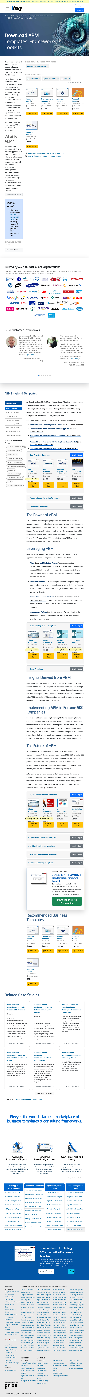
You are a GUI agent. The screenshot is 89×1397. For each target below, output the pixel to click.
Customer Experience (15, 458)
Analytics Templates (27, 1295)
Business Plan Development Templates (28, 1307)
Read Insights (76, 455)
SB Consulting (32, 139)
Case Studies (41, 1368)
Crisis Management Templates (28, 1338)
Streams (7, 1330)
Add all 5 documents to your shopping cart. (44, 156)
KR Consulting (49, 816)
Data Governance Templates (44, 1292)
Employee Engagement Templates (55, 1221)
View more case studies (44, 1093)
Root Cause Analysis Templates (76, 1297)
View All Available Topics (74, 1229)
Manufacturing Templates (60, 1297)
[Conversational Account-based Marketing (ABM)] (47, 92)
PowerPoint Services (11, 1335)
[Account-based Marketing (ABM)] (32, 125)
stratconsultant (78, 476)
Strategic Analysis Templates (76, 1317)
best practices (32, 416)
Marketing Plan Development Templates (14, 1229)
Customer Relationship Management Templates (28, 1345)
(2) (37, 66)
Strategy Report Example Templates (76, 1330)
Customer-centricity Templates (28, 1350)
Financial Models (11, 1314)
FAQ (6, 1363)
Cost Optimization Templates (28, 1332)
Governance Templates (44, 1317)
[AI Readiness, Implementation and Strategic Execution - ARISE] (48, 803)
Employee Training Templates (55, 1217)
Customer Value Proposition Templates (28, 1348)
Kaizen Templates (31, 1214)
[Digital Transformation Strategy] (33, 634)
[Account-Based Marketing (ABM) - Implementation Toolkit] (78, 92)
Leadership (11, 470)
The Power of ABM (12, 412)
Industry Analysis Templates (44, 1335)
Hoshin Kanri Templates (44, 1325)
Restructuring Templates (76, 1292)
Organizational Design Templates (55, 1197)
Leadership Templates (53, 1213)
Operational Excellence (15, 478)
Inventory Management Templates (44, 1343)
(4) (33, 79)
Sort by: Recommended (74, 82)
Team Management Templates (55, 1229)
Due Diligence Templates (44, 1302)
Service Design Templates (76, 1310)
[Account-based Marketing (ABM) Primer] (32, 92)
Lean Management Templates (34, 1210)
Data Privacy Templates (44, 1295)
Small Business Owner (75, 1363)
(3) (51, 79)
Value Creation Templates (13, 1225)
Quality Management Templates (34, 1202)
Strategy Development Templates (14, 1217)
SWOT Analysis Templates (76, 1302)
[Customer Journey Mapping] (77, 634)
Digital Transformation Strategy (34, 642)
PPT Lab (77, 816)
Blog (6, 1365)
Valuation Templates (75, 1343)
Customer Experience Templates (75, 1217)
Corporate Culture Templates (55, 1201)
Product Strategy (74, 1360)
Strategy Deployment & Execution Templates (76, 1325)
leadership (41, 409)
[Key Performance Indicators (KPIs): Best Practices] (33, 463)
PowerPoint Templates (12, 1322)
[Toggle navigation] (8, 8)
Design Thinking (60, 641)
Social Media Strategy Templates (76, 1315)
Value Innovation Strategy (76, 1368)
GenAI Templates (42, 1315)
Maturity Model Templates (54, 1225)
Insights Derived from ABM (14, 420)
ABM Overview (11, 409)
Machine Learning (14, 474)
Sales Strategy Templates (76, 1305)
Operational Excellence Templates (34, 1190)
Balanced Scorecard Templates (28, 1302)
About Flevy (8, 1345)
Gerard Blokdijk (79, 106)
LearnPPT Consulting (35, 106)
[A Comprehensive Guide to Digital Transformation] (62, 803)
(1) (65, 79)
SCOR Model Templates (76, 1300)
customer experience (38, 600)
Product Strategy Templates (14, 1221)
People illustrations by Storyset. (76, 1178)
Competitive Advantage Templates (28, 1320)
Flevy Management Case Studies (29, 1099)
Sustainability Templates (76, 1335)
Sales (9, 482)
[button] (38, 375)
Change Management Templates (55, 1192)
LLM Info (55, 1370)
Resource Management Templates (76, 1289)
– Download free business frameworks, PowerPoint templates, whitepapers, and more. (44, 1)
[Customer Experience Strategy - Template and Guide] (48, 634)
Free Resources (57, 1360)
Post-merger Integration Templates (60, 1322)
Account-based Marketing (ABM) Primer (31, 102)
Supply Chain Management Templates (34, 1194)
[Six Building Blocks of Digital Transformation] (77, 803)
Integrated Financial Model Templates (75, 1197)
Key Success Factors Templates (44, 1348)
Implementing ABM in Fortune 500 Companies (14, 424)
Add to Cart (31, 113)
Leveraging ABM (11, 416)
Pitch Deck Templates (59, 1320)
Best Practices (12, 454)
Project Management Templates (34, 1198)
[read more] (31, 354)
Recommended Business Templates (14, 431)
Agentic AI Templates (27, 1289)
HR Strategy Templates (53, 1209)
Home (7, 16)
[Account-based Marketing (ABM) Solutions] (63, 92)
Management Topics (11, 1347)
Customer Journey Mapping (76, 642)
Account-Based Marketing (70, 409)
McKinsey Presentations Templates (60, 1307)
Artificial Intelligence (14, 450)
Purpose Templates (58, 1343)
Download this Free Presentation (67, 901)
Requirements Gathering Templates (60, 1350)
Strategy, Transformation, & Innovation (41, 16)
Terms (10, 1363)
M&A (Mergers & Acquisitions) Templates (14, 1209)
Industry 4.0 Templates (43, 1332)
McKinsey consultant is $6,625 (14, 217)
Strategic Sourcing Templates (34, 1219)
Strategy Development (15, 485)
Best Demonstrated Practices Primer (77, 472)
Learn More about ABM (13, 194)
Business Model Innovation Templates (28, 1305)
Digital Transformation (15, 462)
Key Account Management (16, 466)
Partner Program (10, 1355)
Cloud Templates (26, 1317)
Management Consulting (28, 1381)
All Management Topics (18, 16)
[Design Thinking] (62, 634)
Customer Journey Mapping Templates (75, 1221)
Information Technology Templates (44, 1338)
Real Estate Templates (59, 1348)
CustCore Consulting (51, 647)
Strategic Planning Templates (14, 1192)
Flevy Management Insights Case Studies (14, 435)
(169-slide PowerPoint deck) (54, 448)
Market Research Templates (60, 1300)
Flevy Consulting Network (12, 1332)
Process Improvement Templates (34, 1227)
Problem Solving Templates (60, 1330)
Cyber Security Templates (44, 1289)
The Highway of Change (67, 816)
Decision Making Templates (44, 1297)
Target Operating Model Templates (76, 1338)
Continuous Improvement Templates (34, 1223)
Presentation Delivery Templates (75, 1192)
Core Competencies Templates (14, 1205)
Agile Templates (25, 1292)
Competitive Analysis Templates (28, 1322)
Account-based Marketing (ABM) (30, 135)
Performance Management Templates (14, 1197)
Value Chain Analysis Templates (76, 1345)
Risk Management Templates (34, 1206)
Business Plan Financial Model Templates (28, 1310)
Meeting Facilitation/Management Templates (60, 1310)
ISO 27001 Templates (73, 1225)
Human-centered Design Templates (44, 1327)
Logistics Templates (59, 1292)
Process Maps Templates (60, 1335)
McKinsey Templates (73, 1213)
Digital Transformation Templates (75, 1205)
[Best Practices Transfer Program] (48, 463)
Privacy (15, 1363)
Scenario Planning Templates (76, 1307)
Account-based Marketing (16, 447)
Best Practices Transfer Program (46, 472)
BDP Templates (25, 1300)
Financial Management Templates (75, 1201)
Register (80, 10)
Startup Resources (74, 1365)
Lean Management (58, 1363)
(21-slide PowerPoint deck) (56, 425)
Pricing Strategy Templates (14, 1213)
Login (79, 6)
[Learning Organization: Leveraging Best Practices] (62, 463)
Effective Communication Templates (55, 1205)
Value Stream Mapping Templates (76, 1350)
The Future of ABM (12, 428)
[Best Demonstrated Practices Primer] (77, 463)
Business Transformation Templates (28, 1312)
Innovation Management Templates (44, 1340)
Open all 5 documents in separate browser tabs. (46, 153)
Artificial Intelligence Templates (75, 1209)
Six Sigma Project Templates (76, 1312)
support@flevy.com (10, 1370)
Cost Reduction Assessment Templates (28, 1335)
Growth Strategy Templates (14, 1201)
